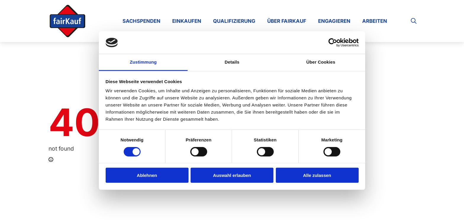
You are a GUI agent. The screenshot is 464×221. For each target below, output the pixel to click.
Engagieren (334, 21)
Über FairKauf (286, 21)
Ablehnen (147, 175)
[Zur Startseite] (67, 21)
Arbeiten (374, 21)
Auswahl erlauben (232, 175)
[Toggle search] (413, 21)
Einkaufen (186, 21)
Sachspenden (141, 21)
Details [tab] (232, 61)
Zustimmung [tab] (143, 61)
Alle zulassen (317, 175)
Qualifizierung (234, 21)
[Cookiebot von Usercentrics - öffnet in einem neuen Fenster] (333, 42)
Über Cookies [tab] (320, 61)
